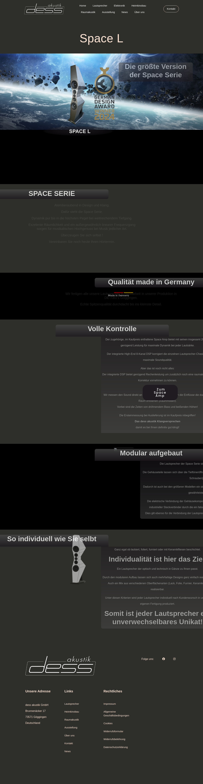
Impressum (110, 703)
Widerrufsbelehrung (114, 739)
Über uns (70, 735)
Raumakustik (72, 719)
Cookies (108, 723)
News (68, 751)
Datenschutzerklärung (116, 747)
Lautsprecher (72, 703)
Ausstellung (71, 727)
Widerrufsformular (113, 731)
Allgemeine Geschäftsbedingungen (116, 713)
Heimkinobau (72, 711)
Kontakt (69, 743)
